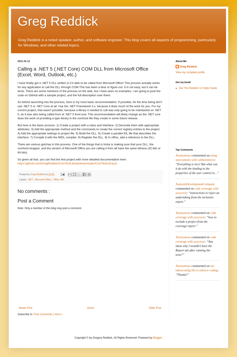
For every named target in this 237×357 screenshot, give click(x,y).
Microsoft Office (43, 179)
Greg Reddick (58, 21)
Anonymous (183, 155)
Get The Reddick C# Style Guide (198, 88)
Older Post (155, 307)
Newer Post (25, 307)
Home (90, 307)
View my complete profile (190, 72)
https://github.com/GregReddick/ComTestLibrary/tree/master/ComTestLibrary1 (67, 163)
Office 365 (58, 179)
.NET (31, 179)
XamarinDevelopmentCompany (195, 184)
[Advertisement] (197, 119)
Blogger (157, 337)
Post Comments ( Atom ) (48, 314)
